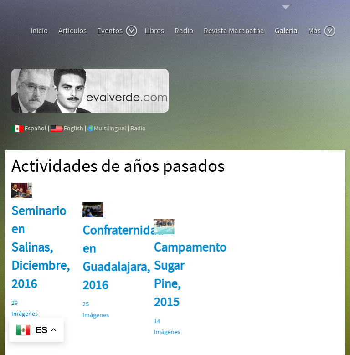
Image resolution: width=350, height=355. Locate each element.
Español (35, 128)
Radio (184, 31)
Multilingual (110, 128)
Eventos (117, 31)
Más (322, 31)
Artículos (72, 31)
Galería (286, 31)
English (73, 128)
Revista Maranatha (234, 31)
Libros (154, 31)
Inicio (39, 31)
